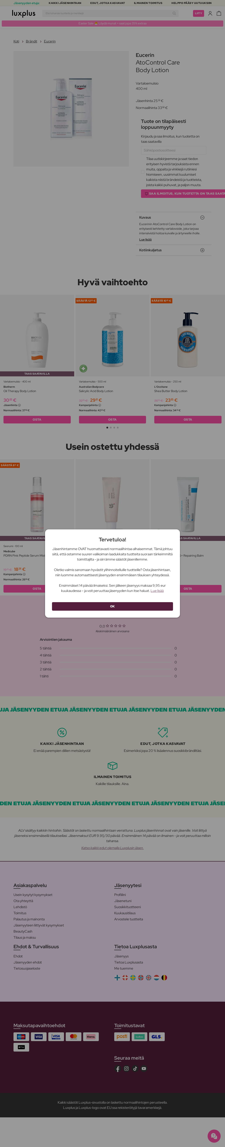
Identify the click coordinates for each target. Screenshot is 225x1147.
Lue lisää (157, 590)
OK (112, 606)
